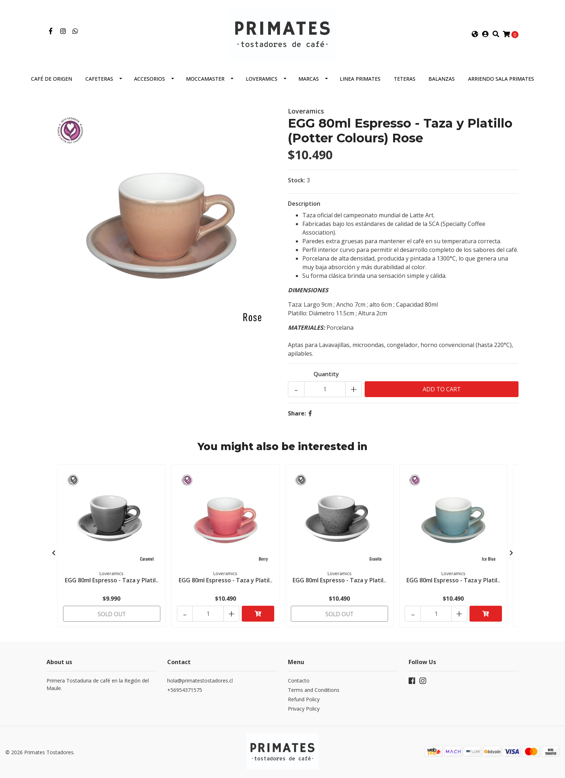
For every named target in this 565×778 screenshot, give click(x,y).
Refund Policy (304, 700)
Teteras (404, 81)
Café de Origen (51, 81)
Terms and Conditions (313, 690)
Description (304, 206)
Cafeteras (99, 81)
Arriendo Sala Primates (501, 81)
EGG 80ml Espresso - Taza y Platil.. (112, 583)
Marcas (308, 81)
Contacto (299, 681)
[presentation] (53, 554)
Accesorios (149, 81)
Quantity (326, 377)
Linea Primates (360, 81)
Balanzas (441, 81)
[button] (475, 35)
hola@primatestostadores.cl (200, 681)
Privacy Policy (304, 709)
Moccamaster (205, 81)
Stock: (296, 183)
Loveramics (261, 81)
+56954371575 (184, 690)
